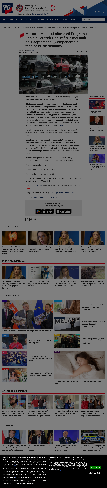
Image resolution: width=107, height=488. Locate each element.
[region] (53, 471)
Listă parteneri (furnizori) (55, 470)
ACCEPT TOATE (95, 467)
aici (16, 477)
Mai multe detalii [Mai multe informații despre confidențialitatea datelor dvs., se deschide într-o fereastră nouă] (12, 465)
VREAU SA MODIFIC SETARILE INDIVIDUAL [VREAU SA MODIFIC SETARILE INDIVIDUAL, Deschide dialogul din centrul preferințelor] (95, 473)
